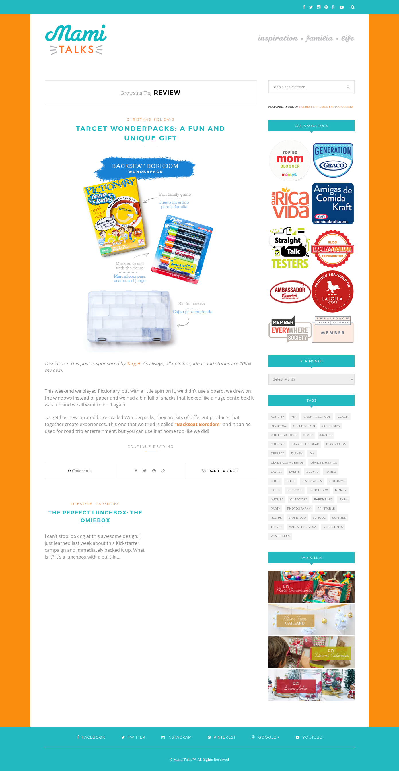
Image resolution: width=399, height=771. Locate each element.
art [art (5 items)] (294, 416)
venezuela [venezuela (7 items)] (280, 536)
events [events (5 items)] (312, 471)
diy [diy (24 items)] (312, 453)
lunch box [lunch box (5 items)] (319, 490)
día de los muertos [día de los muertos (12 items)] (287, 462)
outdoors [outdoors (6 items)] (298, 499)
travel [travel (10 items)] (276, 526)
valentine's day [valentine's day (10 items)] (303, 526)
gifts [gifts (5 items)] (291, 481)
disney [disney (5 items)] (297, 453)
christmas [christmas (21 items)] (331, 425)
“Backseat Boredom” (198, 425)
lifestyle (81, 504)
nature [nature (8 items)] (277, 499)
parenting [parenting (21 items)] (323, 499)
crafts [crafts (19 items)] (326, 435)
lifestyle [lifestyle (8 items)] (295, 490)
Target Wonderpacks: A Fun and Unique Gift (150, 133)
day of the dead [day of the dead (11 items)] (305, 444)
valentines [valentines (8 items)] (333, 526)
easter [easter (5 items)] (276, 471)
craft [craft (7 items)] (308, 435)
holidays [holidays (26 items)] (337, 481)
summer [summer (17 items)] (339, 517)
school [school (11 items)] (319, 517)
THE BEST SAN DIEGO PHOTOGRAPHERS (326, 106)
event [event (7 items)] (294, 471)
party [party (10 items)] (275, 508)
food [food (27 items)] (275, 481)
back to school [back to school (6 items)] (317, 416)
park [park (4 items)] (343, 499)
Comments (80, 471)
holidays (164, 119)
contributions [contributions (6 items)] (284, 435)
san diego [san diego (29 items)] (297, 517)
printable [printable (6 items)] (326, 508)
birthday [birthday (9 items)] (279, 425)
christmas (139, 119)
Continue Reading (151, 448)
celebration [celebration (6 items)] (304, 425)
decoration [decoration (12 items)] (336, 444)
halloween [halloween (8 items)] (312, 481)
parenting (108, 504)
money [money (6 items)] (341, 490)
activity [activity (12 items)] (277, 416)
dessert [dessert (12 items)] (277, 453)
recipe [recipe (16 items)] (276, 517)
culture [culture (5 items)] (278, 444)
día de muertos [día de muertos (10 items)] (324, 462)
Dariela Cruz (223, 471)
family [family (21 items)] (330, 471)
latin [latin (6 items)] (275, 490)
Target (133, 364)
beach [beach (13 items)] (343, 416)
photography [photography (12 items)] (299, 508)
